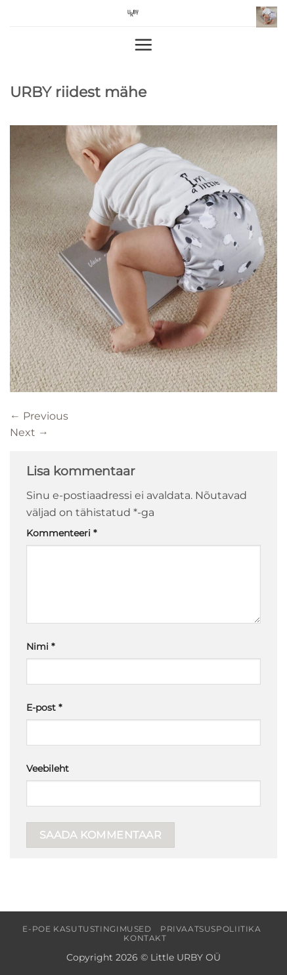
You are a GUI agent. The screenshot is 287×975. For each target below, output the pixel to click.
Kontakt (144, 938)
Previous (39, 416)
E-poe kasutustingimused (86, 929)
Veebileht (47, 768)
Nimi (40, 646)
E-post (44, 707)
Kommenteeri (61, 533)
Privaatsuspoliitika (210, 929)
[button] (266, 17)
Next (29, 432)
